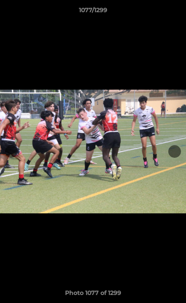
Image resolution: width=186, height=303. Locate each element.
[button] (176, 12)
